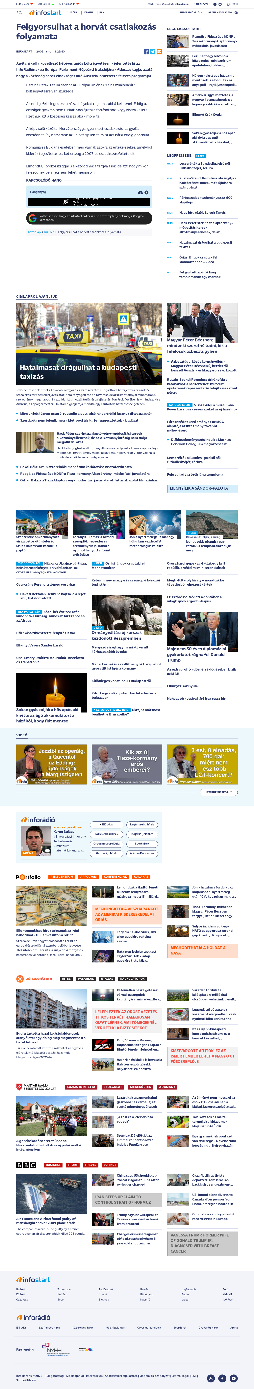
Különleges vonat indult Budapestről (121, 681)
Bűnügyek (146, 1294)
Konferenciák (115, 877)
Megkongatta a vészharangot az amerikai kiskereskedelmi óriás (126, 914)
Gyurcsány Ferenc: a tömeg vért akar (45, 585)
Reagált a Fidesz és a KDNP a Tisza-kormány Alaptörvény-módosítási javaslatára (85, 474)
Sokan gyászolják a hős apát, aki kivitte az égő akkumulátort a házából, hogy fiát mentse (47, 716)
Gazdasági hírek (208, 1327)
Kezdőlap (34, 232)
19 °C (232, 4)
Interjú (103, 1294)
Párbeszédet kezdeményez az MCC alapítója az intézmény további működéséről (195, 426)
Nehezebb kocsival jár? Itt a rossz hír (196, 699)
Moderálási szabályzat (154, 1376)
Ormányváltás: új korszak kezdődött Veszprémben (117, 636)
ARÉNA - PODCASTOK (220, 12)
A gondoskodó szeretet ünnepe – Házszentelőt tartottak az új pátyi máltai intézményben (48, 1145)
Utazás (107, 979)
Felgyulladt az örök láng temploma (195, 475)
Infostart (24, 51)
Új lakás (141, 877)
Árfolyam (88, 877)
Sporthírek (180, 1327)
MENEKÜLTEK (140, 1087)
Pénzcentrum (61, 877)
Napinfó (145, 1299)
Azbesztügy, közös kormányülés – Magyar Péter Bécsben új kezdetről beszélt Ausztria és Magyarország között (204, 366)
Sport (73, 1165)
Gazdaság (22, 1299)
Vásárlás (86, 979)
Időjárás (228, 1299)
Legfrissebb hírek (49, 1327)
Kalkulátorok (132, 979)
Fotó (226, 1289)
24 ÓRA (200, 156)
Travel (90, 1165)
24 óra (76, 12)
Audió (185, 1294)
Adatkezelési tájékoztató (121, 1376)
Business (53, 1165)
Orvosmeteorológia (149, 1327)
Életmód (104, 1299)
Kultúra (62, 1294)
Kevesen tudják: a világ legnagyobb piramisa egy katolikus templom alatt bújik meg (208, 544)
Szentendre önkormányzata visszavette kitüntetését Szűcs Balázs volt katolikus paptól (37, 544)
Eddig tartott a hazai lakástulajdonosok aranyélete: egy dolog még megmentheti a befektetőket (51, 1038)
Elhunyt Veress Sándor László (39, 645)
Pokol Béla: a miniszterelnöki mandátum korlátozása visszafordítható (76, 467)
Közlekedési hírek (82, 1327)
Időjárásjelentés (115, 1327)
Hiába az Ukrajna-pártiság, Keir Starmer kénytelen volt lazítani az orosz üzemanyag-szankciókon (51, 568)
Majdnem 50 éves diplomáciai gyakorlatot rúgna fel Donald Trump (196, 655)
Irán (104, 12)
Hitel (66, 979)
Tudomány (64, 1289)
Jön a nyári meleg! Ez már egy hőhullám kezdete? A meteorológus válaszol (151, 542)
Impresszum (94, 1376)
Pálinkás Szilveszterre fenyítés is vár (45, 633)
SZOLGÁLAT (113, 1087)
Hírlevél (227, 1294)
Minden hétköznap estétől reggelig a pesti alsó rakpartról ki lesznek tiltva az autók (86, 414)
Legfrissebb (189, 1289)
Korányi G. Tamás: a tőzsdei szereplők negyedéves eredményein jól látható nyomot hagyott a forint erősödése (93, 546)
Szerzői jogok (180, 1376)
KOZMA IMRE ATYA (81, 1087)
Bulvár (144, 1289)
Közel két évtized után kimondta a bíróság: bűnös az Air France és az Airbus (50, 616)
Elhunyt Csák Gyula (182, 686)
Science (110, 1165)
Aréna (234, 1327)
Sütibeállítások (26, 1380)
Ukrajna (90, 12)
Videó (185, 1299)
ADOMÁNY (167, 1087)
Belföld (20, 1289)
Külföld (49, 232)
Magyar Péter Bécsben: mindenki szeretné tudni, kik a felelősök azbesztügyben (197, 346)
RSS (193, 1376)
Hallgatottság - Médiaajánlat (64, 1376)
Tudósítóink (106, 1289)
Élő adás (106, 824)
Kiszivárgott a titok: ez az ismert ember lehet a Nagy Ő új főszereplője (202, 1056)
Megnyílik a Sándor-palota (199, 488)
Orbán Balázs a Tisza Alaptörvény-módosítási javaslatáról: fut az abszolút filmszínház (89, 480)
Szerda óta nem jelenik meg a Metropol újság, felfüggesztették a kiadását (79, 421)
